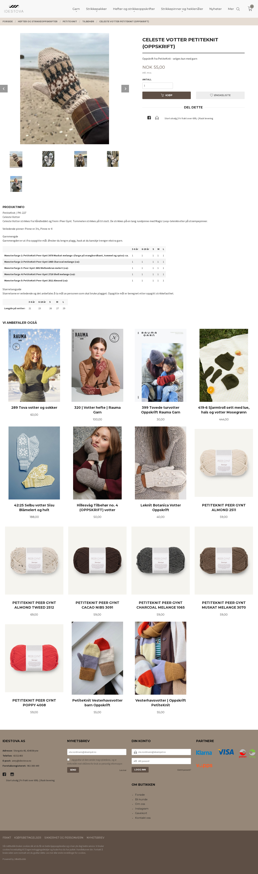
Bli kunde (141, 799)
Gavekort (141, 813)
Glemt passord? (184, 770)
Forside (140, 794)
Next (125, 88)
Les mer (122, 770)
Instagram (141, 808)
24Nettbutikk (20, 859)
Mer (231, 9)
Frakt (7, 837)
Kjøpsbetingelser (27, 837)
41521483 (18, 755)
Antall (147, 79)
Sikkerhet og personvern (63, 837)
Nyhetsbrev (95, 837)
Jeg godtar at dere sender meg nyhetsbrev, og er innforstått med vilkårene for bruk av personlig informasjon (94, 761)
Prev (4, 88)
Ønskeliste (220, 95)
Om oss (140, 804)
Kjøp (166, 95)
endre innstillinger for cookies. (72, 852)
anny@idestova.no (21, 760)
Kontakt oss (143, 817)
